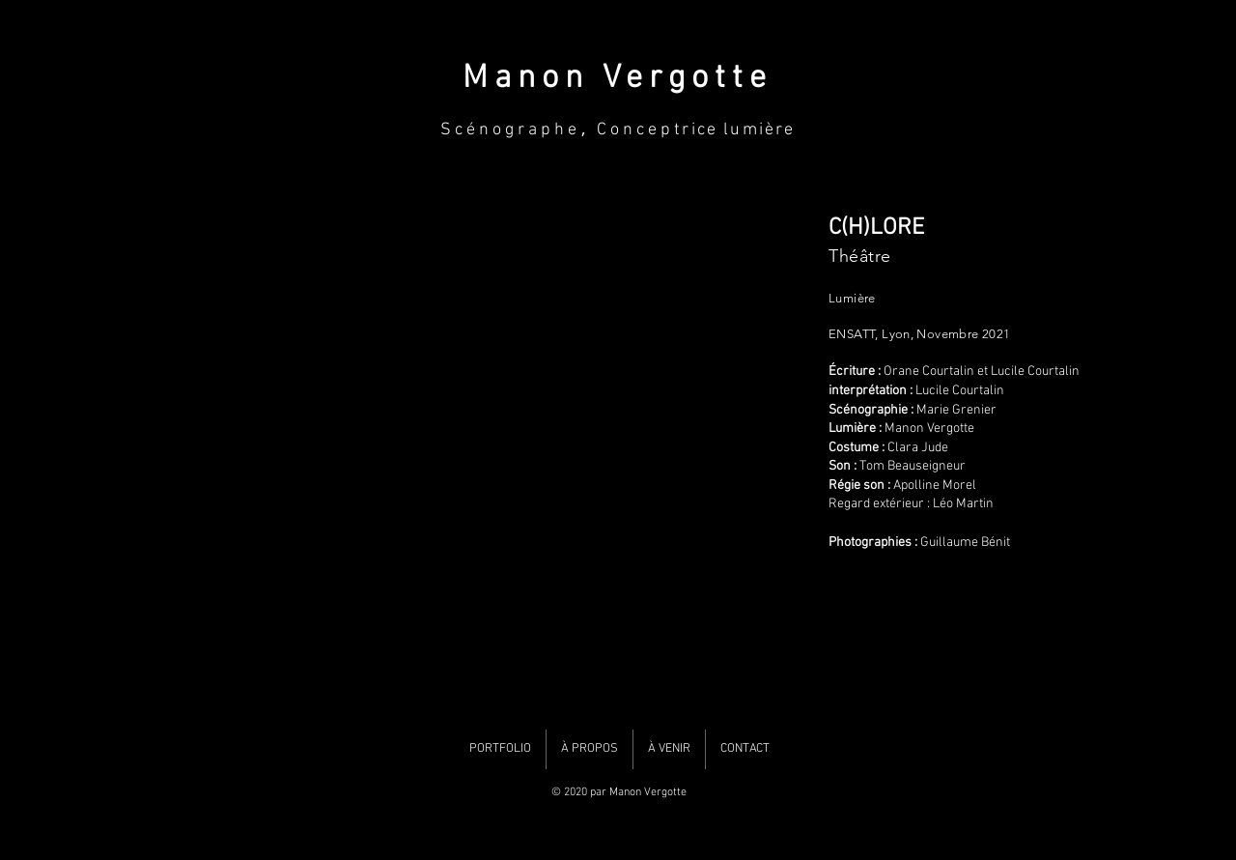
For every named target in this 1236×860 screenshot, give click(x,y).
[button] (476, 451)
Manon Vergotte (617, 79)
